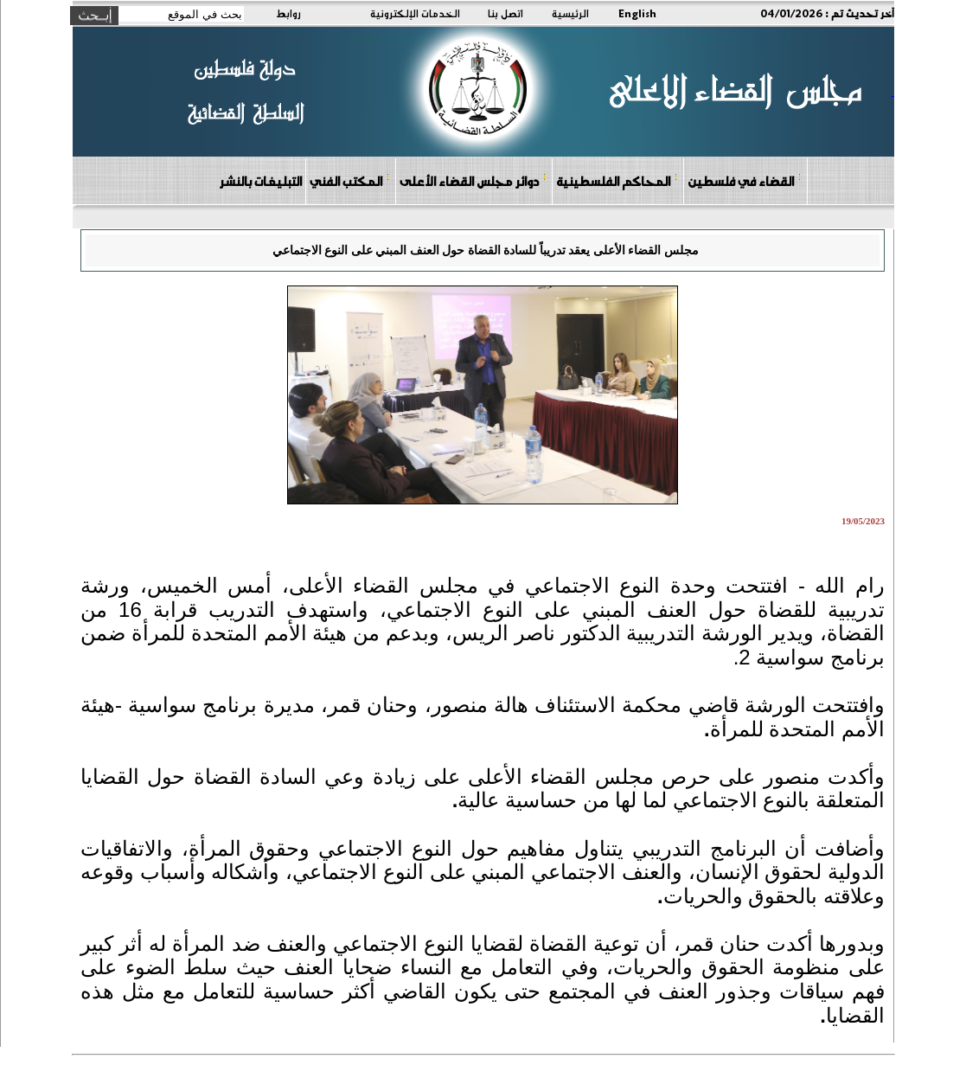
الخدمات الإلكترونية (415, 12)
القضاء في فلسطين (745, 180)
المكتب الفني (350, 180)
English (637, 12)
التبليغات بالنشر (260, 181)
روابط (288, 12)
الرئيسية (570, 12)
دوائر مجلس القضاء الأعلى (473, 180)
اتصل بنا (505, 12)
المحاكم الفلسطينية (617, 180)
